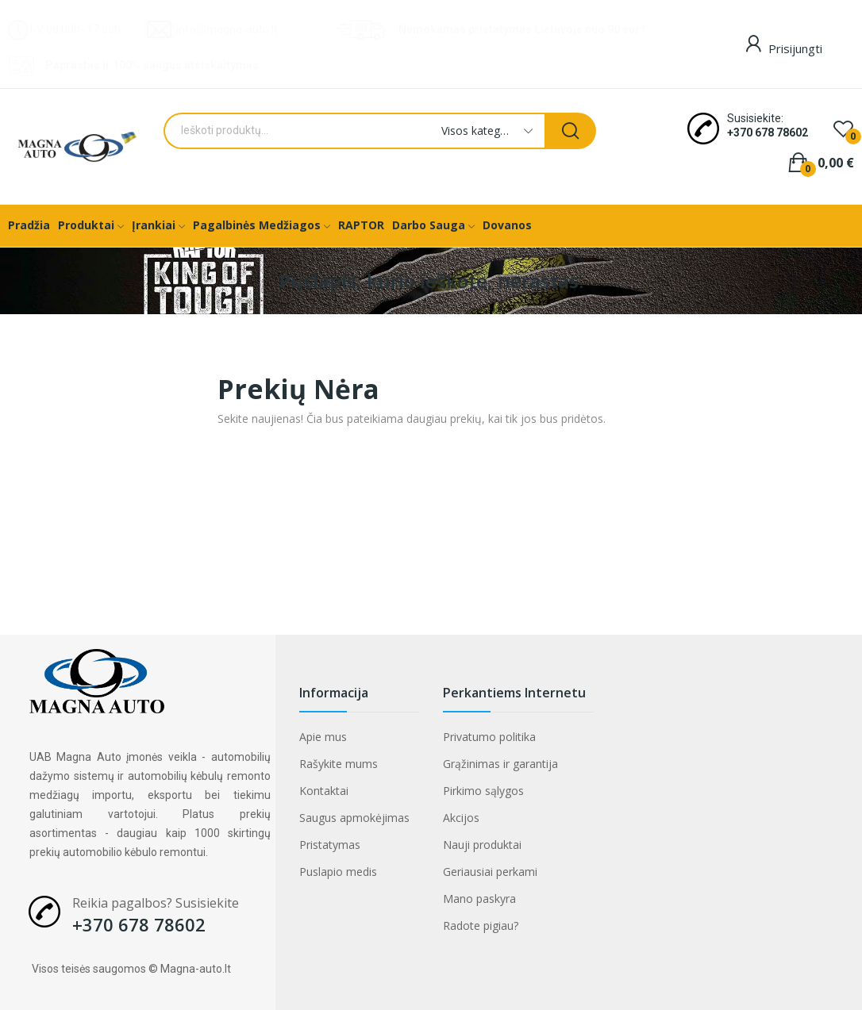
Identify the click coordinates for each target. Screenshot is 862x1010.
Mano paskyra (479, 898)
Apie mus (323, 736)
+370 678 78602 (767, 132)
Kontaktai (323, 790)
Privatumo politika (489, 736)
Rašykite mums (338, 763)
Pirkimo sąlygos (483, 790)
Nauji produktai (482, 844)
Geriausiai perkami (490, 871)
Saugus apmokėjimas (354, 817)
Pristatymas (329, 844)
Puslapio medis (338, 871)
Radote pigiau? (480, 925)
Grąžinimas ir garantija (500, 763)
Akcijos (461, 817)
